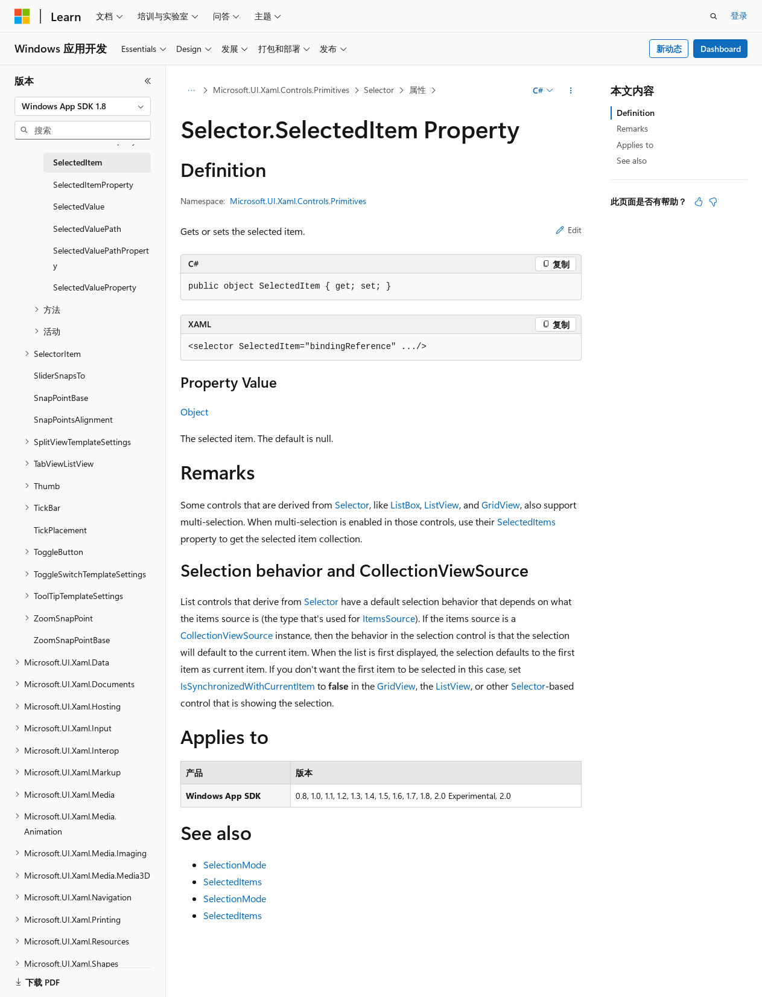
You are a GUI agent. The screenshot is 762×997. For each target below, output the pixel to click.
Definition (636, 112)
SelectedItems (526, 521)
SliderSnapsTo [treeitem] (59, 375)
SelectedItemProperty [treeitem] (93, 184)
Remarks (632, 128)
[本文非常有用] (698, 201)
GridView (500, 504)
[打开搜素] (714, 16)
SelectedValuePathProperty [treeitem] (101, 258)
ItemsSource (389, 618)
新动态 (669, 48)
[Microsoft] (22, 16)
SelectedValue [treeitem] (78, 206)
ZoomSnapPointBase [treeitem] (72, 640)
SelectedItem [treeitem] (77, 162)
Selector (379, 89)
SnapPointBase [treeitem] (61, 397)
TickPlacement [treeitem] (60, 530)
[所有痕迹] (191, 90)
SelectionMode (234, 864)
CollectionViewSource (226, 635)
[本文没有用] (713, 201)
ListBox (405, 504)
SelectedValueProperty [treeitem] (94, 287)
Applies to (635, 144)
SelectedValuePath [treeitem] (87, 228)
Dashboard (720, 48)
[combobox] (82, 106)
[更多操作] (571, 90)
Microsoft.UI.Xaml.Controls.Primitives (281, 89)
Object (194, 411)
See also (632, 160)
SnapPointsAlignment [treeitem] (73, 419)
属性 (417, 89)
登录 (739, 15)
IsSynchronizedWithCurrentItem (247, 685)
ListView (441, 504)
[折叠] (147, 81)
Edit (569, 230)
